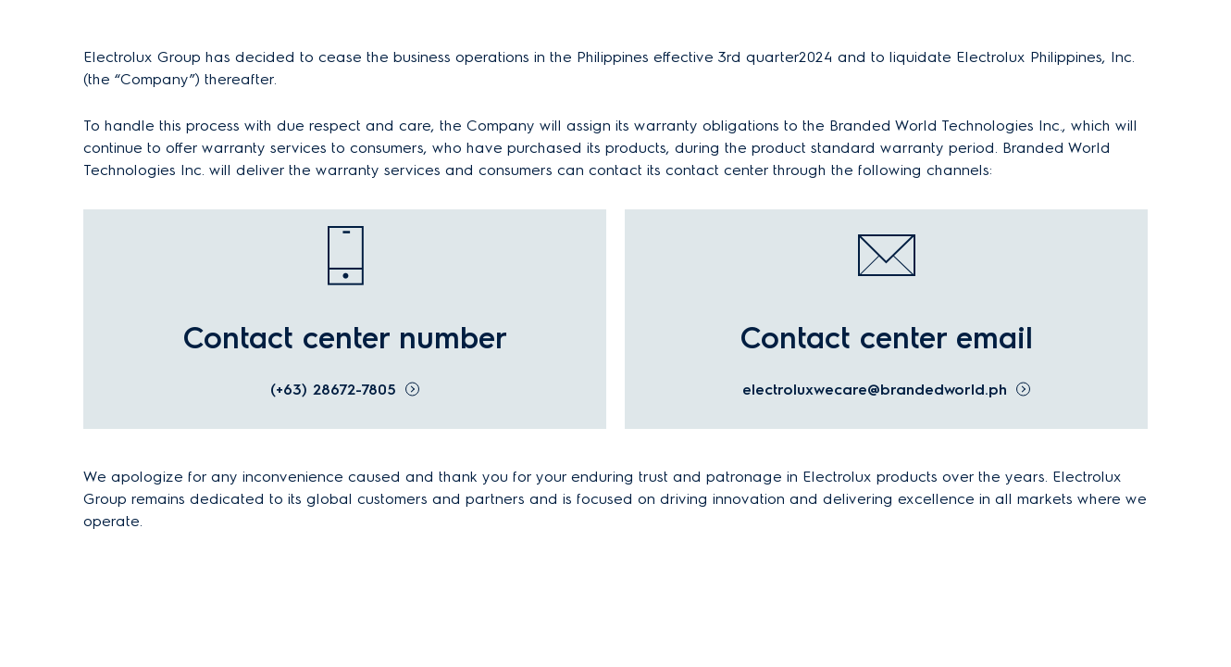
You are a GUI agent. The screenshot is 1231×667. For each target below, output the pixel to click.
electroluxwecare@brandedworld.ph (874, 389)
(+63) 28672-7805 (333, 389)
